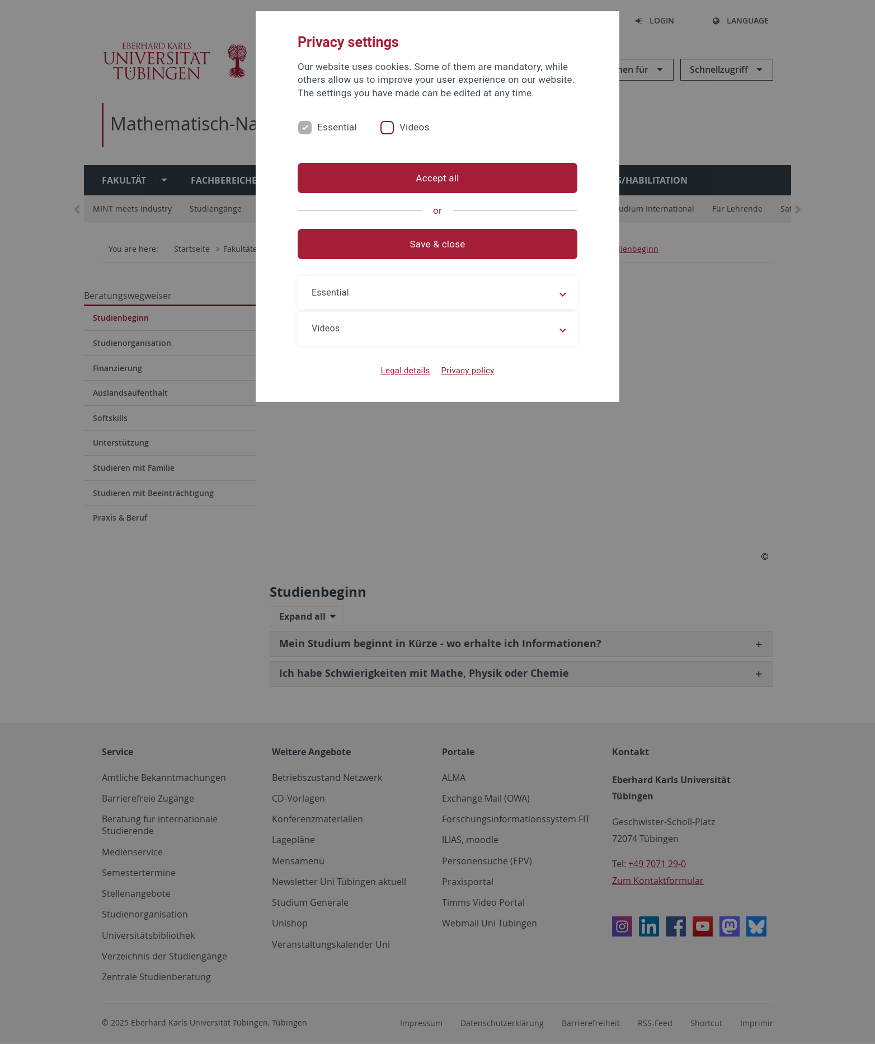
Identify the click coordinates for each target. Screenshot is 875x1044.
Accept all (437, 178)
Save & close (437, 244)
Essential (337, 127)
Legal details (405, 371)
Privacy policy (467, 371)
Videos (414, 127)
